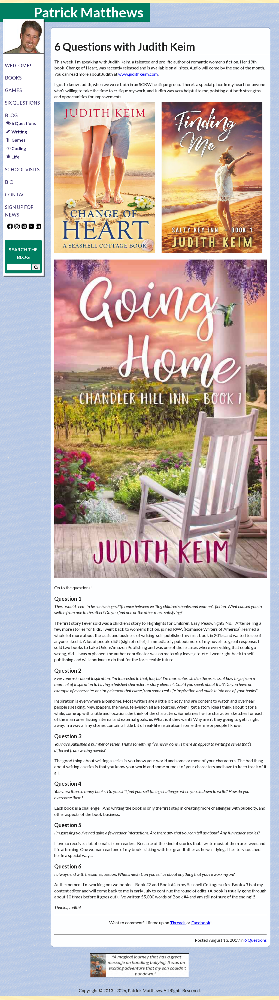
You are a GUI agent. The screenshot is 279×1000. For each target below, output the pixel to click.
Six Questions (22, 103)
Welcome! (18, 65)
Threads (178, 922)
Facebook (200, 922)
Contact (17, 194)
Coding (16, 148)
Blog (11, 115)
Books (13, 78)
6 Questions (21, 123)
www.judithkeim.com (138, 74)
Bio (9, 182)
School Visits (22, 169)
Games (13, 90)
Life (12, 156)
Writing (16, 131)
